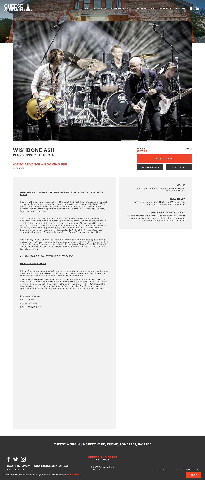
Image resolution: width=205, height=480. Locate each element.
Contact (63, 466)
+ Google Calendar (150, 167)
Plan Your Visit (121, 8)
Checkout (198, 8)
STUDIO (180, 8)
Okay (193, 475)
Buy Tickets (164, 159)
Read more (73, 475)
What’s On (99, 8)
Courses (141, 8)
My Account (192, 8)
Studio (26, 466)
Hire (17, 466)
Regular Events (161, 8)
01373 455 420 (166, 202)
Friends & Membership (44, 466)
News (10, 466)
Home (85, 8)
